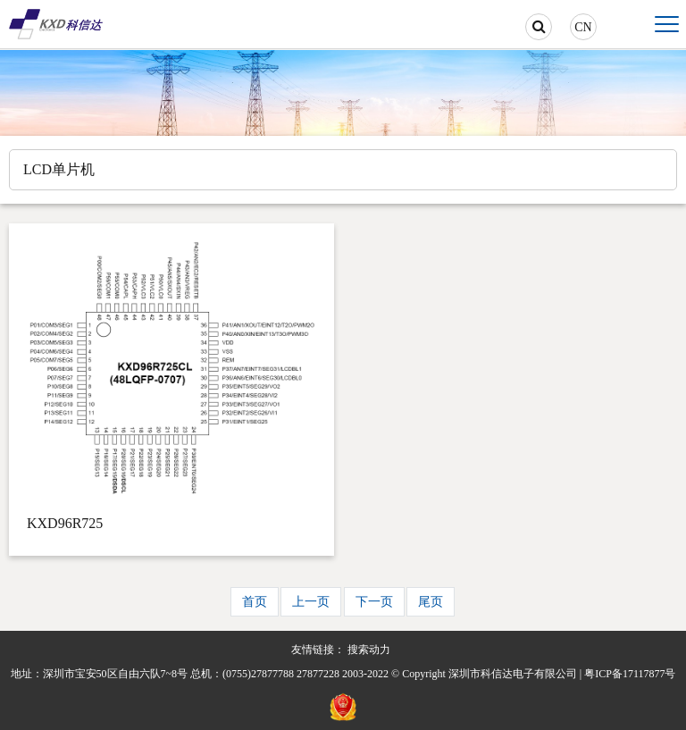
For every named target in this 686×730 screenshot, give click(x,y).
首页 (254, 601)
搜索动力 (368, 649)
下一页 (374, 601)
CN (582, 27)
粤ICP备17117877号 (629, 673)
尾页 (430, 601)
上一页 (311, 601)
